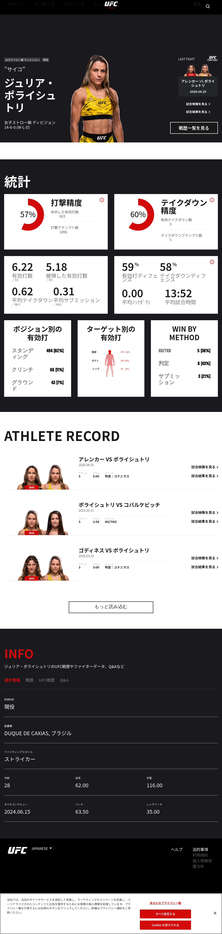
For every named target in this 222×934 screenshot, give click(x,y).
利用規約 (200, 855)
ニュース (88, 16)
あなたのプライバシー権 (165, 908)
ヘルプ (177, 849)
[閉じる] (215, 919)
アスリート (64, 16)
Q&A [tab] (64, 680)
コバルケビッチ (142, 505)
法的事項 (200, 849)
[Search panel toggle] (208, 16)
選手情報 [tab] (12, 680)
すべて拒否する (165, 920)
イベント (15, 16)
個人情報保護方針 (202, 863)
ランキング (38, 16)
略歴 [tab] (29, 680)
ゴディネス (91, 551)
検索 (196, 16)
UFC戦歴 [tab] (47, 680)
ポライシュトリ (131, 460)
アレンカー (91, 460)
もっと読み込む (111, 607)
